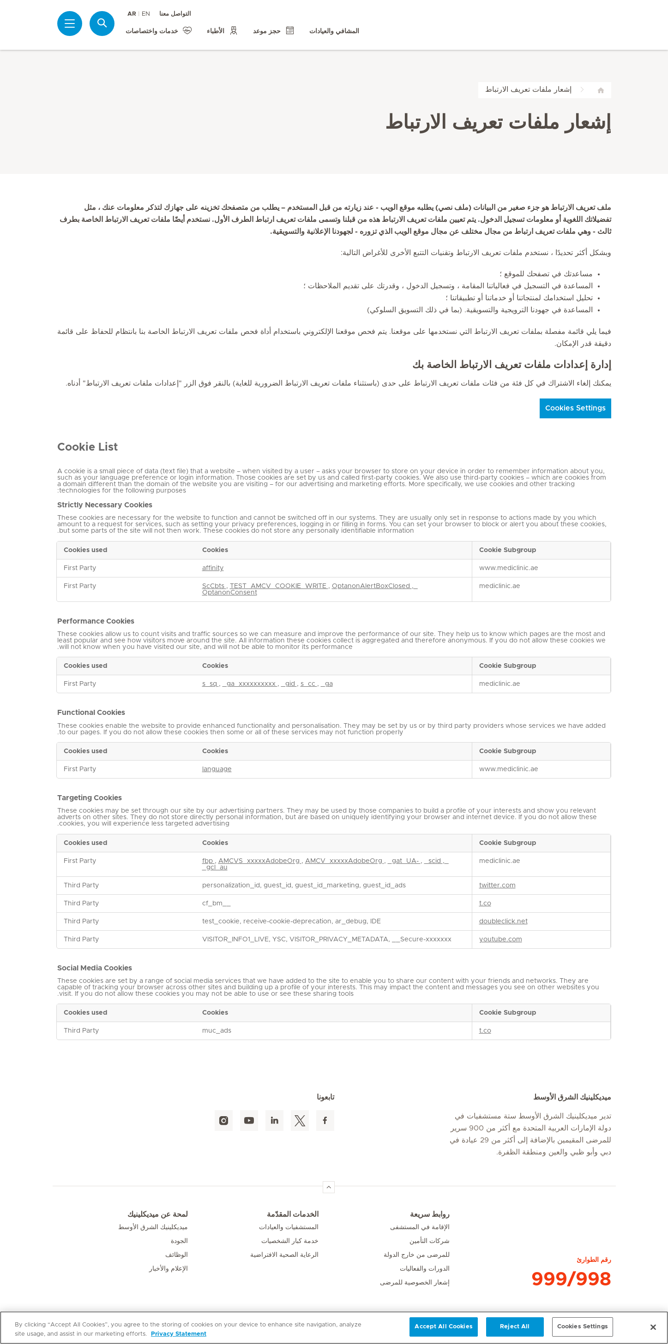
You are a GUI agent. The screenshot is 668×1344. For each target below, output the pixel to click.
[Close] (653, 1327)
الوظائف (176, 1255)
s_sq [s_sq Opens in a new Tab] (210, 684)
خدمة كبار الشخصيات (290, 1241)
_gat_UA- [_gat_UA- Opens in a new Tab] (404, 861)
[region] (334, 1327)
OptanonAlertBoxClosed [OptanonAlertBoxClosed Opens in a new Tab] (372, 586)
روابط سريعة (430, 1214)
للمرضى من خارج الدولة (417, 1255)
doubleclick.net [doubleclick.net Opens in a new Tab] (503, 921)
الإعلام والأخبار (168, 1269)
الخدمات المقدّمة (293, 1214)
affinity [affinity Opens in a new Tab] (213, 568)
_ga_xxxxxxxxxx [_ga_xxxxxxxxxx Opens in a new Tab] (250, 684)
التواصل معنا (175, 14)
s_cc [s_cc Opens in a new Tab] (309, 684)
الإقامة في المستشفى (420, 1227)
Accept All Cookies (443, 1327)
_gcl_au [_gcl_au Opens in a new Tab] (215, 867)
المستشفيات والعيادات (289, 1227)
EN (146, 14)
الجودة (179, 1241)
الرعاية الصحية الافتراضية (284, 1255)
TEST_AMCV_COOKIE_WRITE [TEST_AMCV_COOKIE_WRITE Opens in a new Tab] (279, 586)
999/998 (571, 1279)
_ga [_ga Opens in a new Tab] (327, 684)
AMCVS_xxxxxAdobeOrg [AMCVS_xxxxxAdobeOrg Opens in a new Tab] (259, 861)
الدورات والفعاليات (425, 1269)
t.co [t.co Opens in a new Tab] (485, 903)
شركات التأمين (429, 1241)
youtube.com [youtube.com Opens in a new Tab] (500, 939)
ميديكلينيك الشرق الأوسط (153, 1227)
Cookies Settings (575, 408)
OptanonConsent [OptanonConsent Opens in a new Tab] (229, 592)
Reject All (515, 1327)
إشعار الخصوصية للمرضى (415, 1282)
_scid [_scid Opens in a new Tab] (433, 861)
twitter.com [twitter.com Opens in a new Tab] (497, 885)
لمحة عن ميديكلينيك (157, 1214)
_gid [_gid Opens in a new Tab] (289, 684)
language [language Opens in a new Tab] (217, 769)
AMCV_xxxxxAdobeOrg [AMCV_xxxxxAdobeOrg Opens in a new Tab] (344, 861)
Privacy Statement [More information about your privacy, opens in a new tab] (178, 1334)
